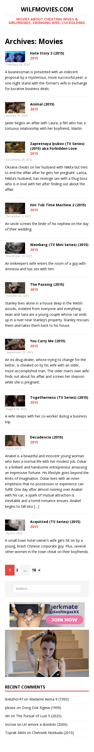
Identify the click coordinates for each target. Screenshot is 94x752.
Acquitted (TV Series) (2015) (55, 521)
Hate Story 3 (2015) (47, 53)
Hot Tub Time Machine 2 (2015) (58, 204)
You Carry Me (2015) (47, 340)
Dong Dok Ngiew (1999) (41, 707)
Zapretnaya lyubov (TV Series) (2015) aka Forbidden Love (57, 145)
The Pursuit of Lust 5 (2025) (38, 716)
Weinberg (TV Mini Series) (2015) (59, 244)
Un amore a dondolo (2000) (44, 724)
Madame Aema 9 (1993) (49, 699)
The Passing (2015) (47, 284)
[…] (36, 506)
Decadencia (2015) (46, 437)
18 (34, 570)
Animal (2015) (42, 104)
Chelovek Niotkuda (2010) (53, 732)
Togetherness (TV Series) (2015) (59, 397)
